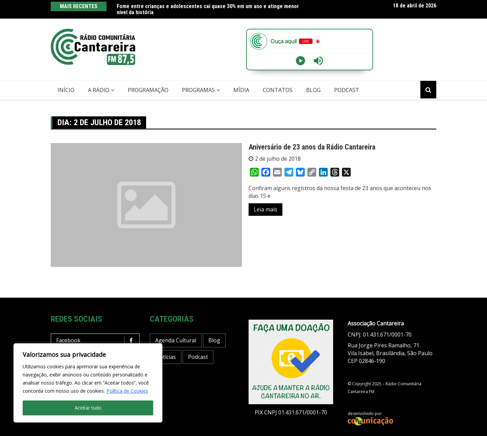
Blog (313, 90)
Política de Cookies (127, 391)
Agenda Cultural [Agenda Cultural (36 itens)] (175, 340)
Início (65, 90)
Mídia (241, 90)
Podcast (346, 90)
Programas (198, 90)
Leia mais (265, 209)
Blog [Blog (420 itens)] (214, 340)
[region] (88, 382)
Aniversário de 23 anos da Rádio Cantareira (312, 147)
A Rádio (98, 90)
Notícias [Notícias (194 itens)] (165, 357)
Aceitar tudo (88, 408)
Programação (148, 90)
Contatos (278, 90)
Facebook (97, 340)
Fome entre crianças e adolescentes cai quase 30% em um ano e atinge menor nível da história (208, 9)
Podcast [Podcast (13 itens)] (198, 357)
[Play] (300, 60)
